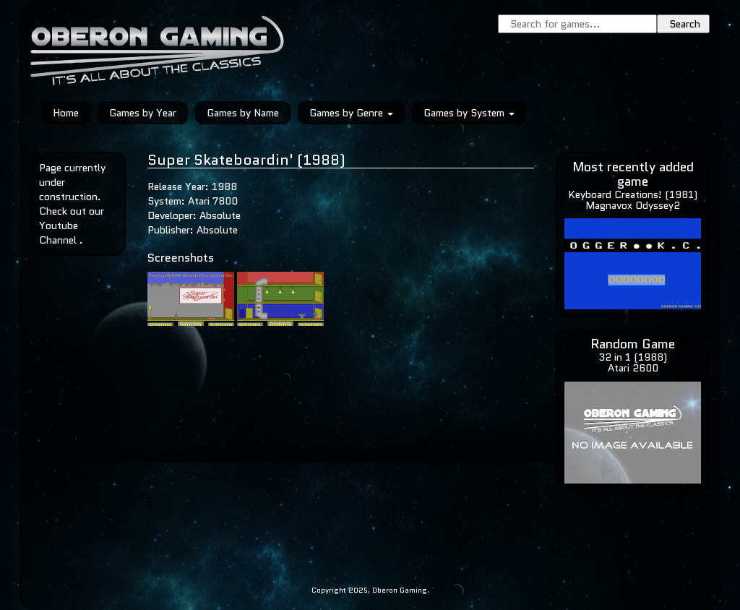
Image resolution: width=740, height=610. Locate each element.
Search (684, 24)
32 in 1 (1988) (632, 357)
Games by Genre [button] (351, 113)
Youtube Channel (58, 232)
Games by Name (243, 113)
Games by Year (142, 113)
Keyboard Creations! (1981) (632, 194)
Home (66, 113)
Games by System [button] (469, 113)
